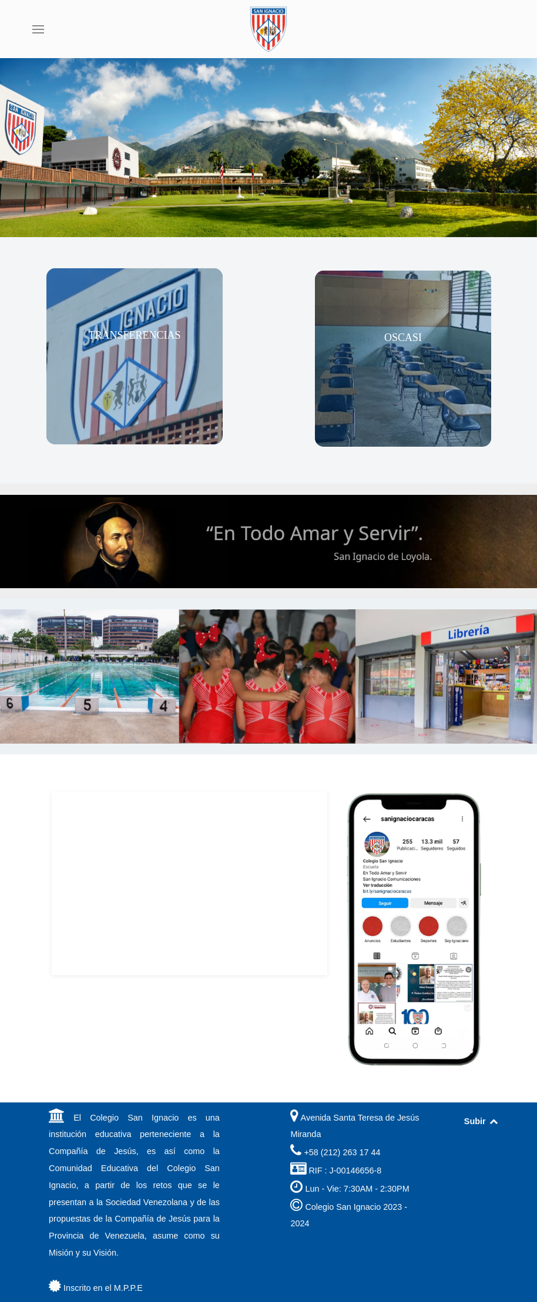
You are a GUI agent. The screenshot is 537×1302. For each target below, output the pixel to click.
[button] (38, 29)
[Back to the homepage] (268, 29)
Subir (481, 1121)
